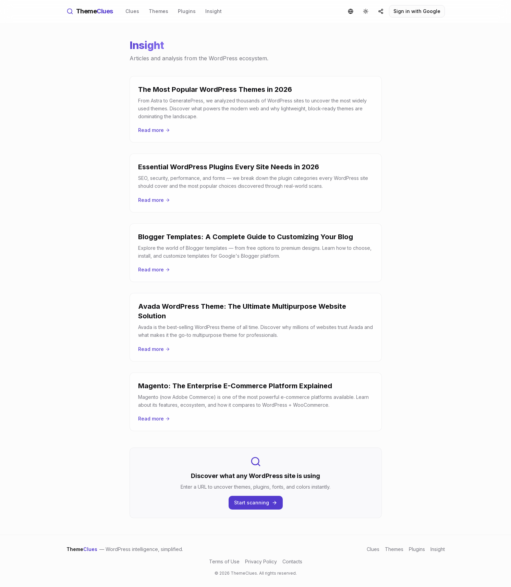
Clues (132, 11)
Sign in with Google (416, 11)
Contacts (292, 561)
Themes (158, 11)
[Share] (381, 11)
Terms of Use (224, 561)
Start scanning (255, 502)
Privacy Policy (261, 561)
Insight (213, 11)
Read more (154, 130)
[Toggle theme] (366, 11)
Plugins (187, 11)
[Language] (350, 11)
